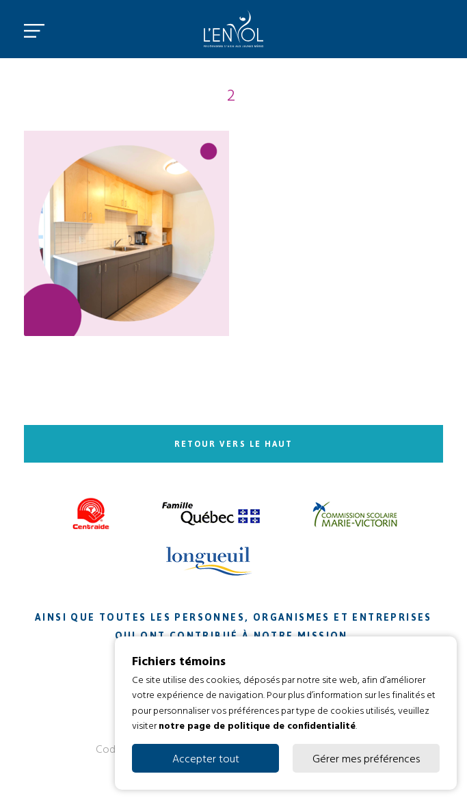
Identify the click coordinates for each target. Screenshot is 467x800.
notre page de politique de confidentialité (257, 725)
